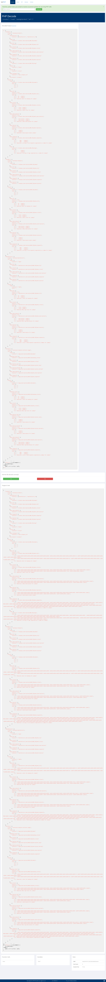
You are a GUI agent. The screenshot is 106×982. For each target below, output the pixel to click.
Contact (31, 2)
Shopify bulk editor (62, 980)
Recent (17, 2)
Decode (12, 2)
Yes (11, 479)
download (14, 25)
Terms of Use (48, 980)
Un (3, 2)
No (45, 479)
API (22, 2)
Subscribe (39, 9)
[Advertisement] (92, 33)
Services (26, 2)
